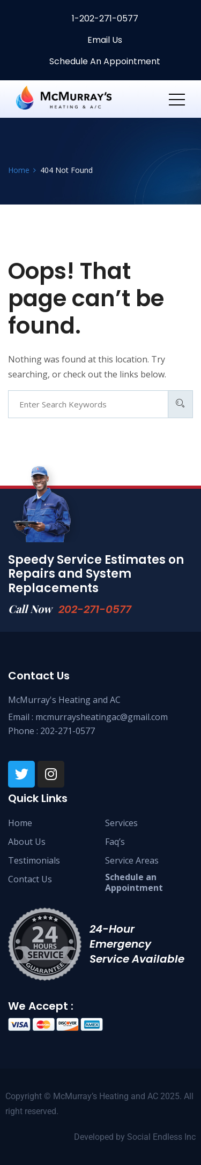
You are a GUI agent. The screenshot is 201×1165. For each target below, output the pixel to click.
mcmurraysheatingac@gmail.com (101, 717)
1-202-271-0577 (104, 18)
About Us (27, 842)
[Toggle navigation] (177, 99)
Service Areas (132, 860)
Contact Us (30, 879)
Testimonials (34, 860)
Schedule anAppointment (134, 882)
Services (121, 823)
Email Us (103, 40)
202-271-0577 (94, 609)
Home (20, 823)
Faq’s (115, 842)
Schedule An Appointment (103, 61)
